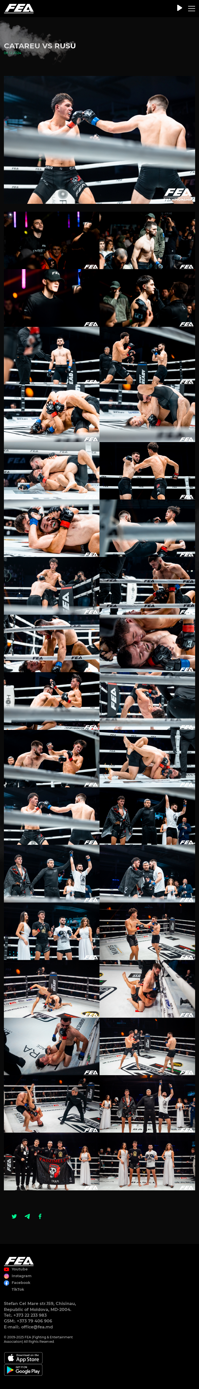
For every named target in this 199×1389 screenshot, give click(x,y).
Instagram (22, 1276)
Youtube (20, 1269)
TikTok (18, 1289)
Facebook (21, 1282)
